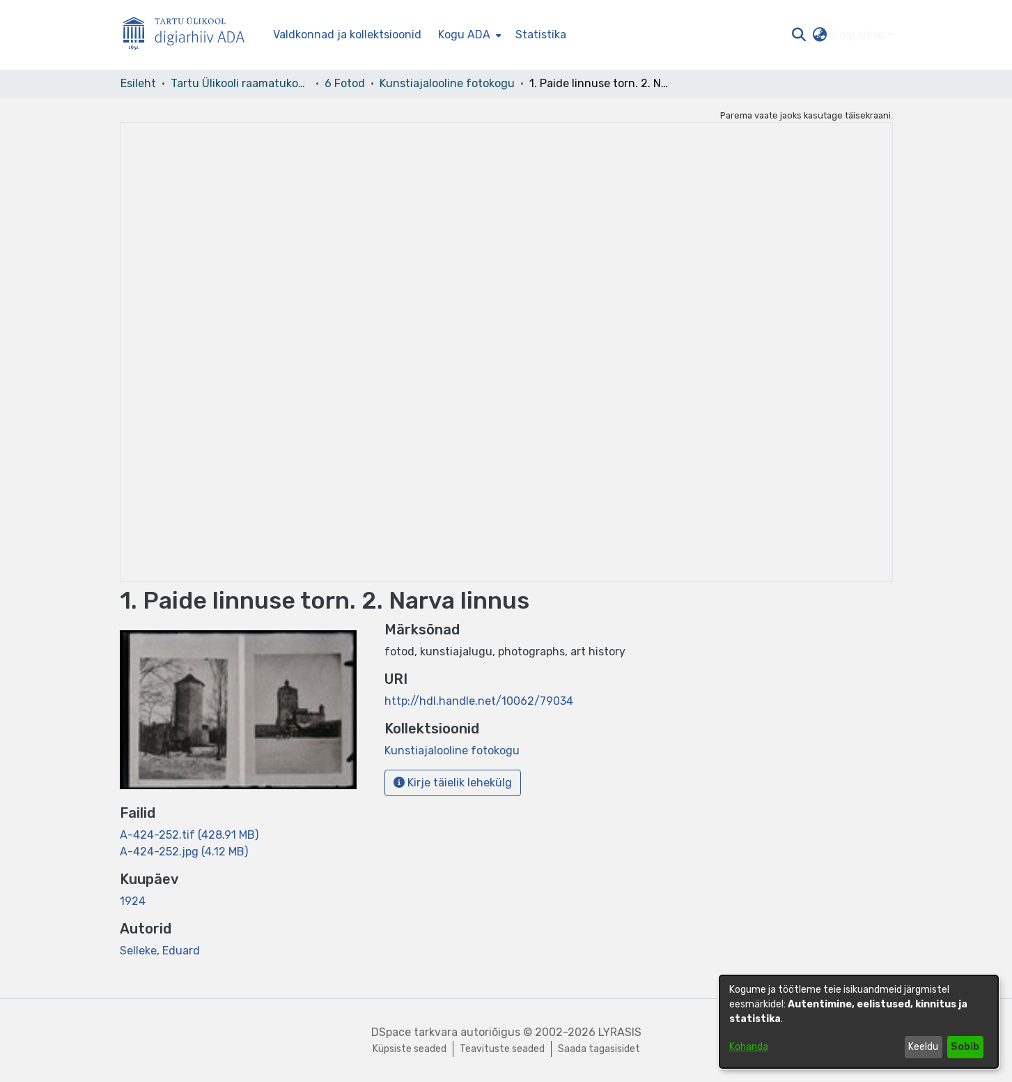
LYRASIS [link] (619, 1032)
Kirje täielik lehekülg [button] (453, 782)
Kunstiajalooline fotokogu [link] (447, 83)
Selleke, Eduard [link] (160, 950)
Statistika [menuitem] (540, 34)
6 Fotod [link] (345, 83)
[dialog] (858, 1021)
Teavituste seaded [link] (502, 1049)
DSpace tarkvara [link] (414, 1032)
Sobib (965, 1047)
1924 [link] (133, 901)
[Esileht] (189, 35)
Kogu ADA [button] (464, 34)
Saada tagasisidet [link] (599, 1049)
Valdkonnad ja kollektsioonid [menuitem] (347, 34)
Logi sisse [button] (860, 34)
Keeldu (923, 1047)
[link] (189, 834)
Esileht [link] (138, 83)
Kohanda (748, 1047)
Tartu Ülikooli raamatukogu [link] (240, 83)
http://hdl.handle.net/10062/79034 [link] (478, 701)
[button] (799, 34)
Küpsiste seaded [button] (409, 1049)
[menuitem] (468, 35)
